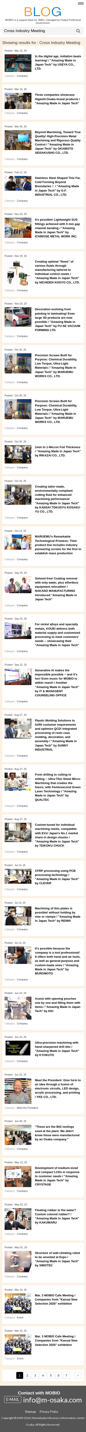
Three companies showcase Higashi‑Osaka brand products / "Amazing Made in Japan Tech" (57, 99)
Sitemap (30, 1411)
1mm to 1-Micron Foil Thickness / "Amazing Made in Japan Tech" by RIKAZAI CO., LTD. (58, 451)
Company (22, 75)
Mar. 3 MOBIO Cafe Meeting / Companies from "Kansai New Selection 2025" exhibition (56, 1299)
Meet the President (27, 1107)
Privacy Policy (49, 1411)
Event (20, 1317)
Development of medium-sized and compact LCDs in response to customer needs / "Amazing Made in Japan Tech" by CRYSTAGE (57, 1176)
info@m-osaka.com (52, 1399)
